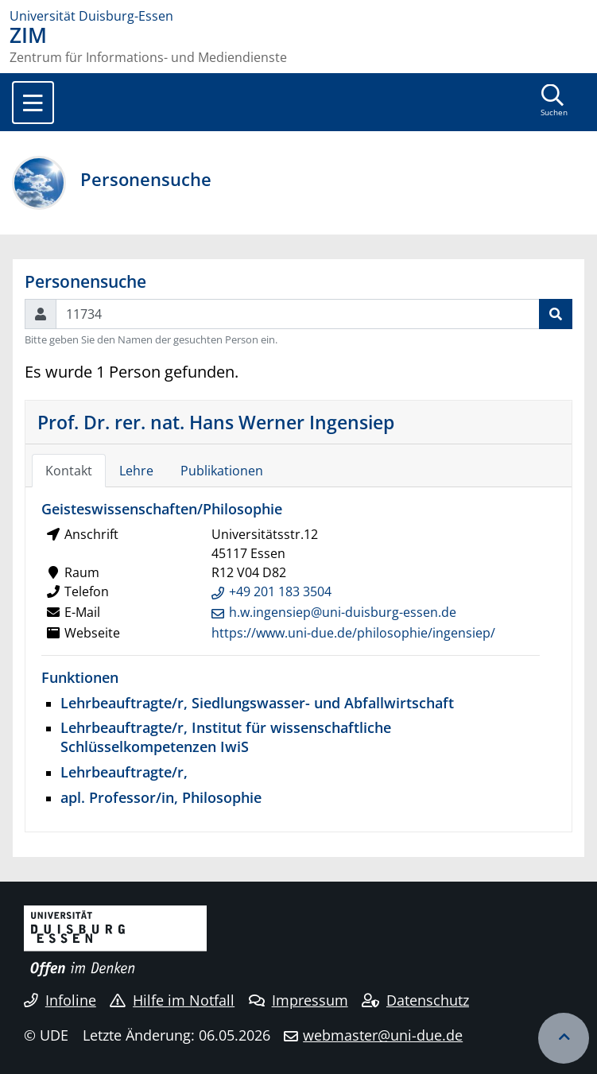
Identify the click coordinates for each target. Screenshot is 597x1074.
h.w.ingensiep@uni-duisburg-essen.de (342, 612)
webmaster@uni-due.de (383, 1035)
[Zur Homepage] (298, 15)
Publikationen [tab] (221, 470)
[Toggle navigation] (33, 102)
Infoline (60, 1000)
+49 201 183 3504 (280, 591)
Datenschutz (415, 1000)
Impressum (298, 1000)
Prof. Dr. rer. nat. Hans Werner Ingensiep (215, 422)
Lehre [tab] (136, 470)
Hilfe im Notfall (172, 1000)
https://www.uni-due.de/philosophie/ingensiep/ (353, 633)
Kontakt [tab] (68, 470)
